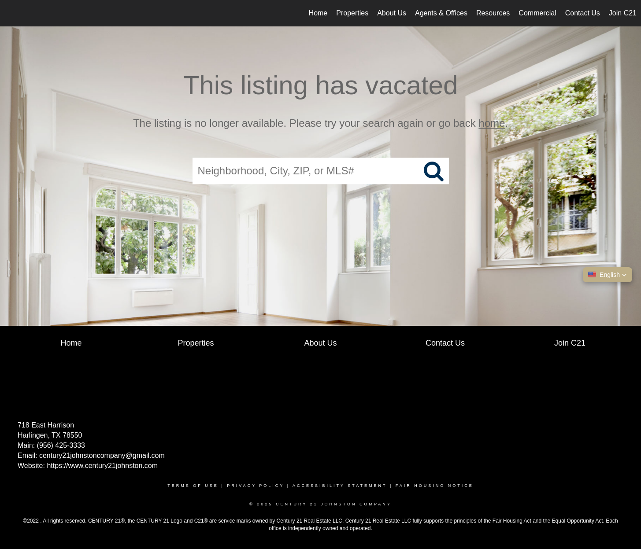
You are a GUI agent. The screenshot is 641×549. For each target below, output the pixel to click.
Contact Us (582, 13)
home (491, 123)
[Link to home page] (11, 13)
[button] (607, 275)
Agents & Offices (441, 13)
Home (318, 13)
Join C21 (623, 13)
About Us (391, 13)
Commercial (537, 13)
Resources (493, 13)
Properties (352, 13)
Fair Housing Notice (435, 485)
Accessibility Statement (340, 485)
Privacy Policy (255, 485)
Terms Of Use (193, 485)
